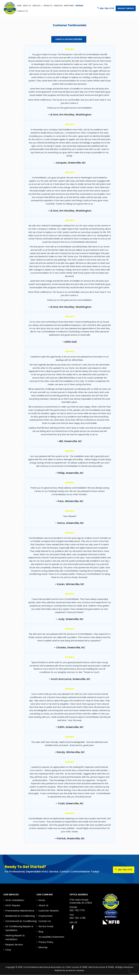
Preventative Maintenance (19, 910)
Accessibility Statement (51, 936)
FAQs (8, 949)
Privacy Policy (45, 942)
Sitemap (43, 947)
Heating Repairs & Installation (15, 937)
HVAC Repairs (12, 905)
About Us (43, 905)
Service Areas (45, 926)
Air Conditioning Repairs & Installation (19, 928)
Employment (45, 916)
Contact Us (44, 921)
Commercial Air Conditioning (20, 921)
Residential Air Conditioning (20, 916)
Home (41, 900)
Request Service (125, 7)
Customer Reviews (48, 910)
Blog (40, 931)
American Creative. (75, 970)
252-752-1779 (104, 7)
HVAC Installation (14, 900)
